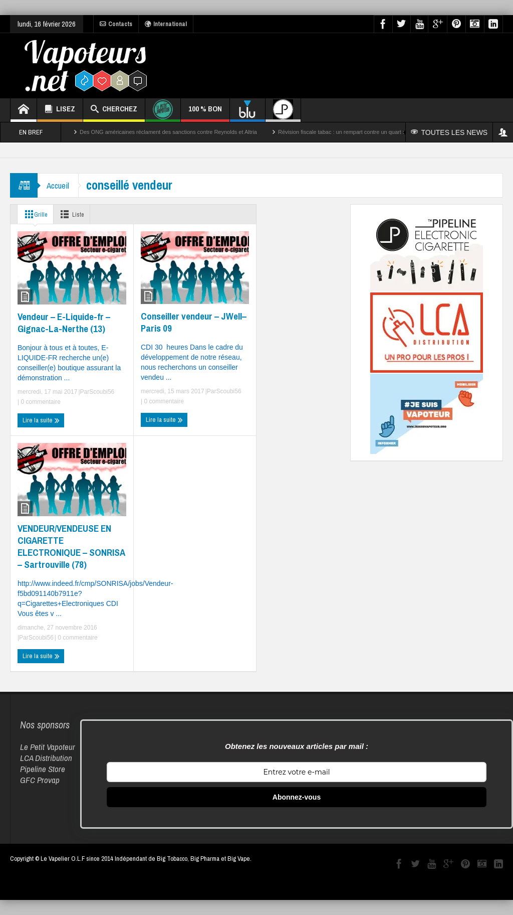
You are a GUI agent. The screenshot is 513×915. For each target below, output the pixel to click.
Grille (35, 214)
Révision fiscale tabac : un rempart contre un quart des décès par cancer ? (369, 132)
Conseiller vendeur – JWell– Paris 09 (193, 322)
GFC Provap (40, 780)
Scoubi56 (101, 391)
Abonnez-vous (297, 797)
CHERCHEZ (114, 110)
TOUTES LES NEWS (449, 132)
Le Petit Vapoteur (47, 746)
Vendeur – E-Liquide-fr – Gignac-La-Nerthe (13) (64, 323)
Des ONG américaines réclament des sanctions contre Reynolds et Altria (168, 132)
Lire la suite (41, 420)
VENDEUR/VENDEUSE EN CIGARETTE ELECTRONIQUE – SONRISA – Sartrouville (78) (71, 546)
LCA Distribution (46, 758)
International (166, 24)
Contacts (116, 24)
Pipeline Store (42, 769)
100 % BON (205, 112)
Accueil (59, 185)
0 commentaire (40, 401)
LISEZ (60, 110)
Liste (75, 214)
